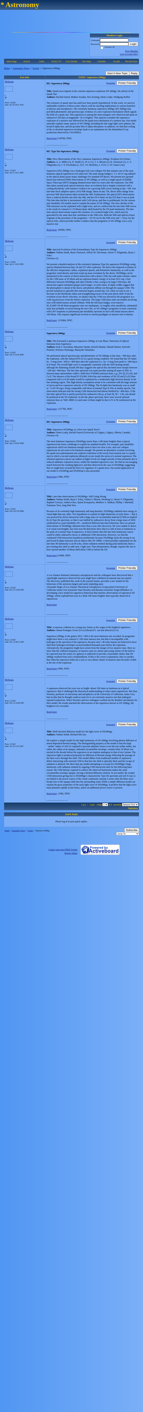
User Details (71, 61)
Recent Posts (131, 61)
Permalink (110, 83)
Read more (52, 138)
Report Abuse (70, 853)
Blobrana (9, 81)
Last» (93, 804)
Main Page (11, 61)
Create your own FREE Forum (63, 849)
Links (41, 61)
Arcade (116, 61)
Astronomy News (21, 68)
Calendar (101, 61)
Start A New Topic (117, 73)
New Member (131, 51)
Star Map (86, 61)
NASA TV (56, 61)
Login (133, 44)
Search (26, 61)
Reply (134, 73)
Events (36, 68)
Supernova (133, 808)
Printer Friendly (127, 82)
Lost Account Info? (129, 54)
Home (7, 68)
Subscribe (132, 830)
